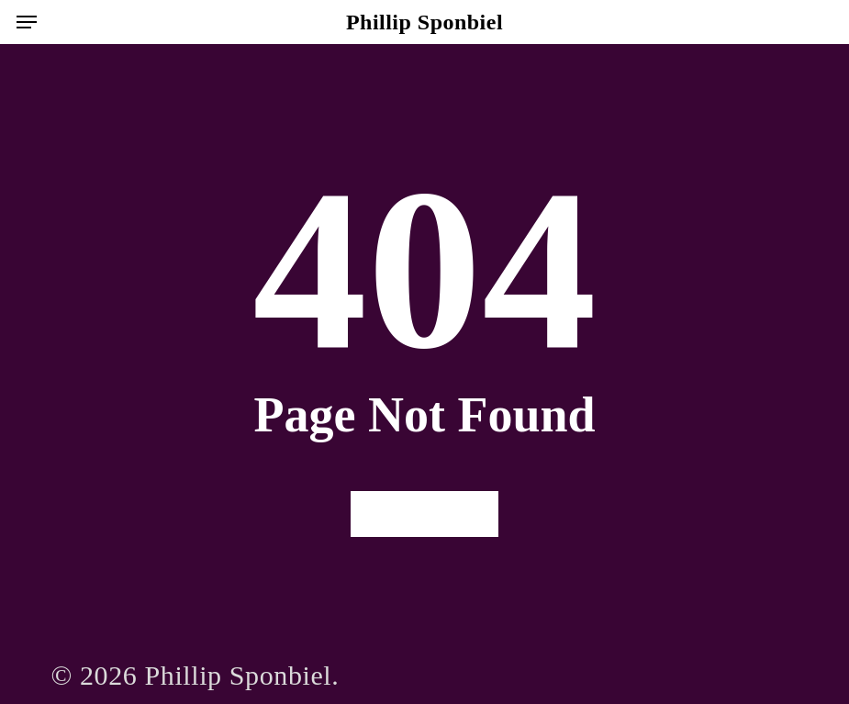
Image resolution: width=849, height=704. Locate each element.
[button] (27, 22)
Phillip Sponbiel (424, 22)
